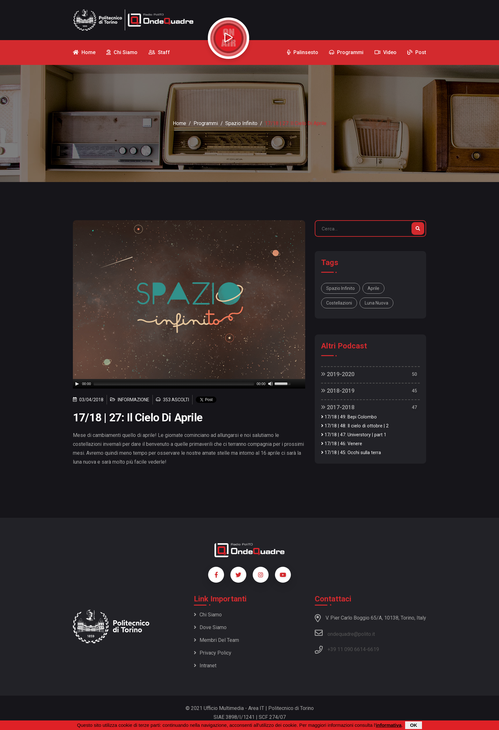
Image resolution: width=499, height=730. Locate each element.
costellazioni (339, 302)
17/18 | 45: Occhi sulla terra (351, 452)
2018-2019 (338, 390)
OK (413, 725)
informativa (389, 725)
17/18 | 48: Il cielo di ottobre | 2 (355, 426)
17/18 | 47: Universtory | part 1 (353, 435)
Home (179, 123)
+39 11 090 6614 (346, 649)
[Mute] (270, 383)
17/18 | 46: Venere (341, 443)
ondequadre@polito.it (345, 633)
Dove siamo (210, 627)
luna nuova (376, 302)
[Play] (77, 383)
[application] (189, 384)
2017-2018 (338, 407)
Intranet (205, 666)
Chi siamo (208, 615)
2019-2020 (338, 374)
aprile (373, 288)
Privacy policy (212, 653)
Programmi (205, 123)
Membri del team (216, 640)
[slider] (174, 383)
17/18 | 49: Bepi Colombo (349, 417)
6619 (373, 649)
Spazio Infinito (241, 123)
